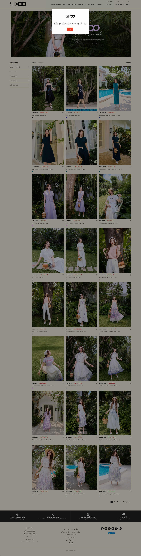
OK (70, 29)
